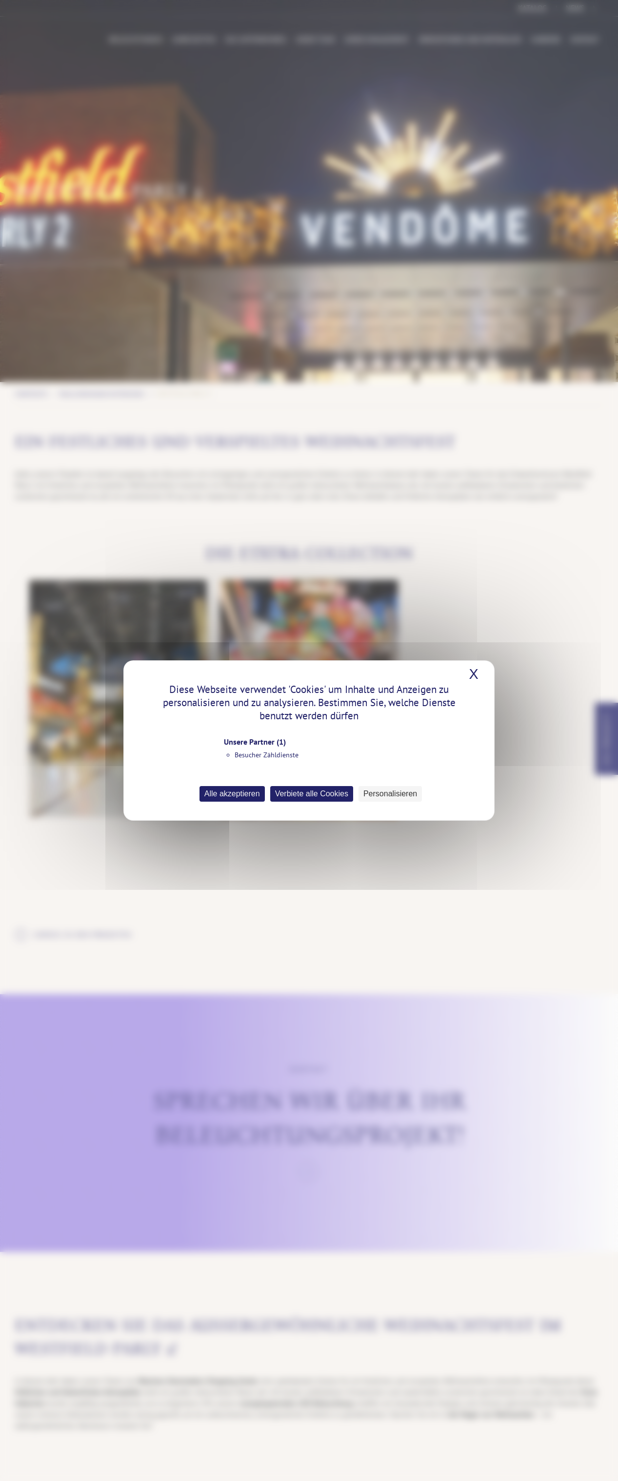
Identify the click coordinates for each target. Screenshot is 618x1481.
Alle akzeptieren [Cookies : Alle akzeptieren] (232, 793)
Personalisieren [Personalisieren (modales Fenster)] (390, 793)
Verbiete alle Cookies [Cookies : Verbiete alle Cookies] (311, 793)
